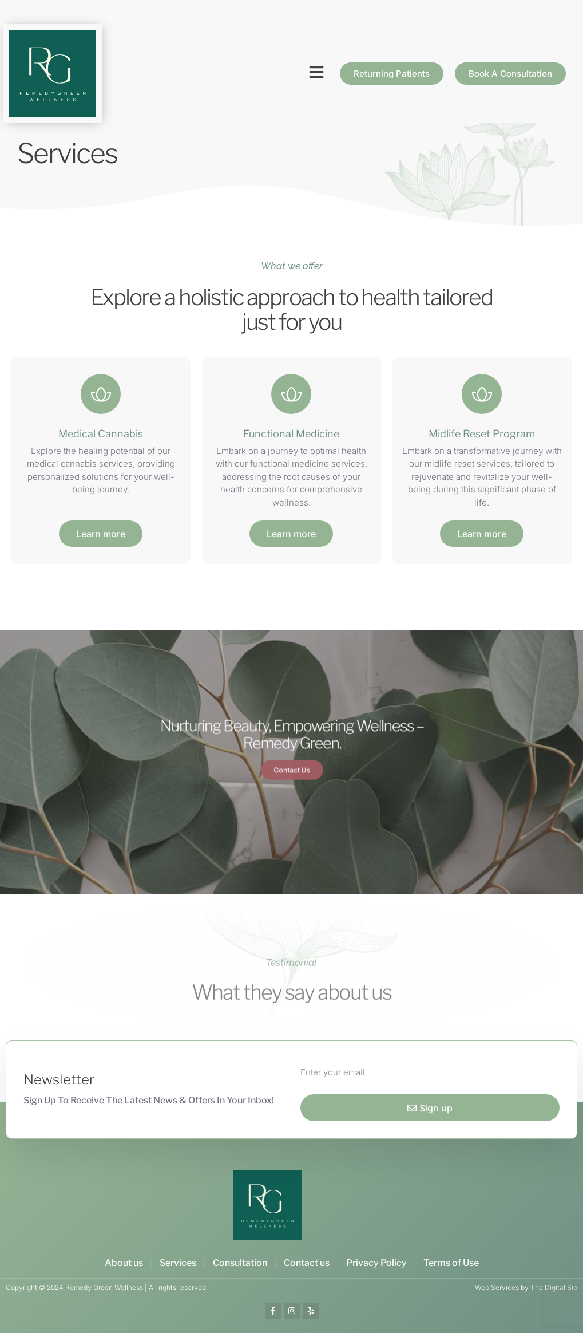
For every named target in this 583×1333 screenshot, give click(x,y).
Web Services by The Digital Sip (526, 1287)
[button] (316, 72)
